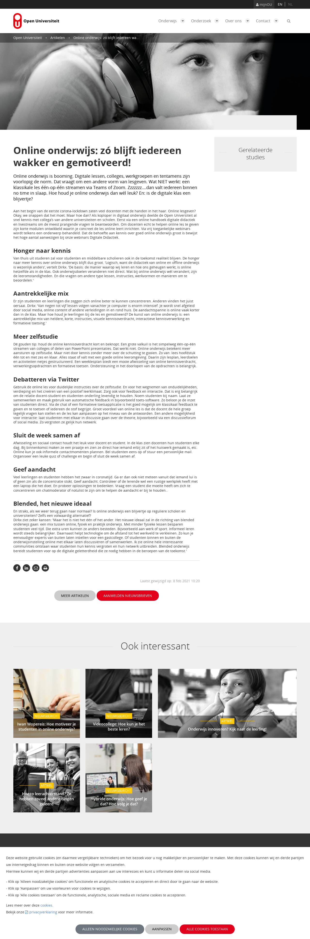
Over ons (238, 21)
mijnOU (264, 4)
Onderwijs (172, 21)
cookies (46, 905)
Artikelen (57, 37)
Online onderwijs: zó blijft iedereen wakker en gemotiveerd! (121, 37)
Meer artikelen (75, 595)
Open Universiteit (27, 37)
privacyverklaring (43, 912)
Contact (268, 21)
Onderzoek (206, 21)
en (280, 4)
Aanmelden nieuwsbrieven (127, 595)
